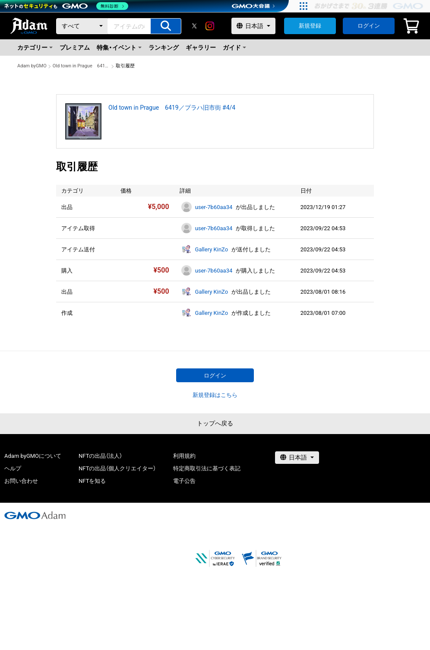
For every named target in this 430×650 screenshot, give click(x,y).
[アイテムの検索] (165, 26)
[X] (194, 26)
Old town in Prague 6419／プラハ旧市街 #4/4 (81, 66)
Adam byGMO (32, 66)
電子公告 (184, 481)
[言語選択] (253, 26)
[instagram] (210, 26)
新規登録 (310, 25)
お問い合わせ (21, 481)
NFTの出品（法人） (100, 456)
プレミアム (75, 47)
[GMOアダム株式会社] (35, 515)
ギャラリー (201, 47)
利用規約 (184, 456)
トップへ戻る (215, 423)
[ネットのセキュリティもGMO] (66, 6)
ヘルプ (12, 468)
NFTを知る (92, 481)
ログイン (368, 25)
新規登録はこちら (215, 395)
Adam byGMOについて (32, 456)
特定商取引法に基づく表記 (206, 468)
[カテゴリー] (82, 26)
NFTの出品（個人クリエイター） (117, 468)
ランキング (164, 47)
